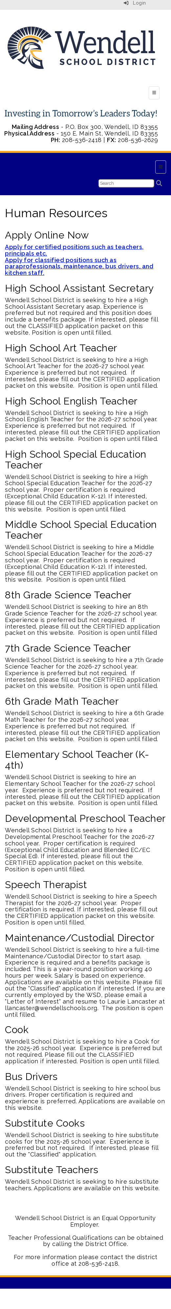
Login (135, 3)
